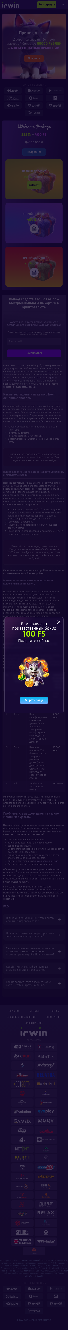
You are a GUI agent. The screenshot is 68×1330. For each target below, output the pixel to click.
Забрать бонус (34, 699)
